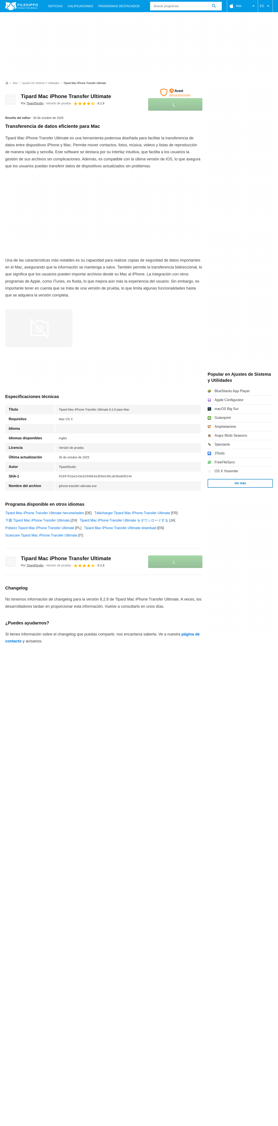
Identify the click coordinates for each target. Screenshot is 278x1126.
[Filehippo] (21, 6)
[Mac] (15, 83)
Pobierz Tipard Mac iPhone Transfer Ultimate (39, 528)
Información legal (135, 938)
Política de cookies (62, 938)
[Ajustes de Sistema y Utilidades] (40, 83)
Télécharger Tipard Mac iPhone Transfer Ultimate (132, 513)
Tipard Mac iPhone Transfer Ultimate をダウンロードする (124, 520)
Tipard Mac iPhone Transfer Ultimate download (120, 528)
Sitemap (75, 929)
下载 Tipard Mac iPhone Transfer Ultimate (37, 520)
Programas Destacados (119, 6)
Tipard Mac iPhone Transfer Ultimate (66, 96)
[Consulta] (186, 6)
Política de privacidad (99, 938)
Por (32, 103)
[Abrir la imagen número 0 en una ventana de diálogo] (39, 328)
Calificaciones (80, 6)
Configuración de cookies (190, 938)
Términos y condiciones (23, 938)
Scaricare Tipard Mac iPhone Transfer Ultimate (41, 535)
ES (265, 6)
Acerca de (13, 929)
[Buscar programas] (214, 6)
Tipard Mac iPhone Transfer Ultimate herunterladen (44, 513)
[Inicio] (7, 83)
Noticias (55, 6)
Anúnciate (54, 929)
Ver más (240, 483)
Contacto (34, 929)
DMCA (160, 938)
